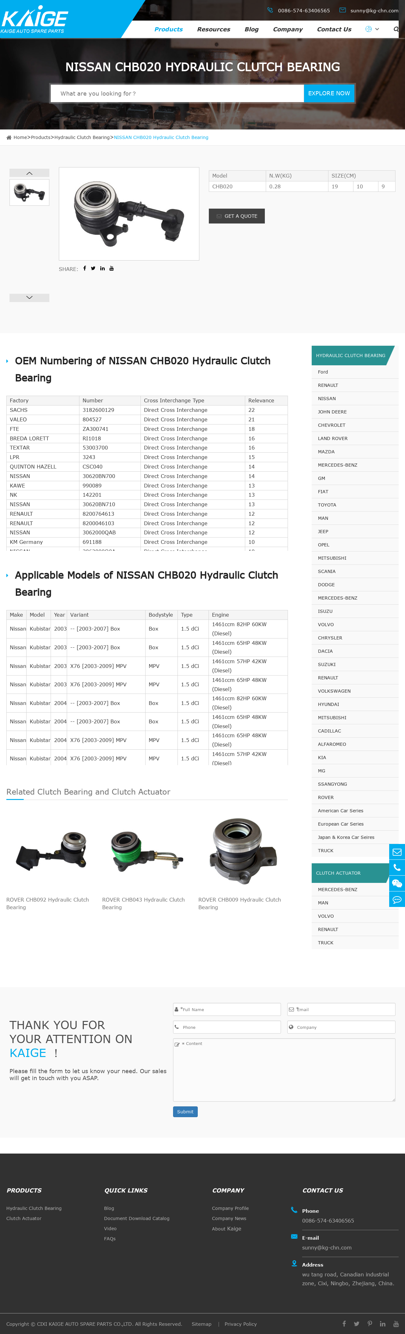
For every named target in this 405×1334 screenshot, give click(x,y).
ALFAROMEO (332, 744)
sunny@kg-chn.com (369, 10)
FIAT (323, 491)
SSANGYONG (332, 784)
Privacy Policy (241, 1324)
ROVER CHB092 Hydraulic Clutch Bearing (47, 903)
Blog (251, 29)
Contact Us (334, 29)
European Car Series (341, 824)
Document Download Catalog (137, 1218)
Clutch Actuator (338, 873)
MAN (323, 518)
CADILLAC (329, 730)
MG (321, 770)
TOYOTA (327, 504)
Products (168, 29)
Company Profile (230, 1208)
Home (20, 137)
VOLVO (326, 624)
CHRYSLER (330, 637)
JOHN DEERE (332, 411)
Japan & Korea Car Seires (346, 837)
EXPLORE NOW (329, 93)
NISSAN (327, 398)
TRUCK (325, 850)
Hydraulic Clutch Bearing (82, 137)
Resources (213, 29)
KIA (322, 757)
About (226, 1228)
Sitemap (202, 1324)
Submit (185, 1111)
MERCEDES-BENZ (338, 465)
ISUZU (325, 611)
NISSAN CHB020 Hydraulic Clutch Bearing (161, 137)
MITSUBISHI (332, 558)
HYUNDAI (328, 704)
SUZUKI (327, 664)
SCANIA (327, 571)
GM (321, 478)
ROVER (326, 797)
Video (110, 1228)
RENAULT (328, 385)
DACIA (325, 651)
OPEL (323, 544)
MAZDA (326, 451)
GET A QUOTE (237, 216)
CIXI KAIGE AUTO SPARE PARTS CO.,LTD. (85, 1324)
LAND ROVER (333, 438)
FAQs (109, 1238)
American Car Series (340, 810)
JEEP (323, 531)
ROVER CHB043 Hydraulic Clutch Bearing (143, 903)
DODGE (326, 584)
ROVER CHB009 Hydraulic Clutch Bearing (239, 903)
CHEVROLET (332, 425)
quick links (125, 1190)
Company (287, 29)
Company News (229, 1218)
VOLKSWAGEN (334, 691)
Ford (323, 371)
